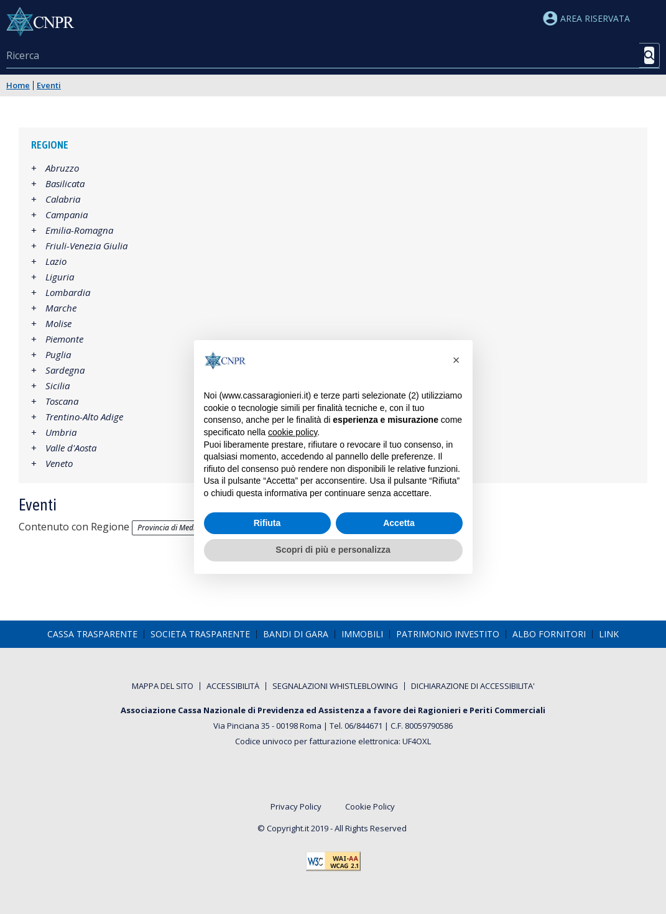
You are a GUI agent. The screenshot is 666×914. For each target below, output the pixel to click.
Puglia (58, 354)
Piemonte (64, 339)
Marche (60, 308)
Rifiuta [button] (267, 523)
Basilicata (65, 183)
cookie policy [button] (292, 432)
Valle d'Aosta (70, 447)
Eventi (49, 85)
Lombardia (67, 292)
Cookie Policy (370, 807)
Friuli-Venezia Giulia (86, 245)
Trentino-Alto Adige (84, 416)
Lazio (56, 261)
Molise (58, 323)
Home (18, 85)
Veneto (59, 463)
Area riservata (586, 18)
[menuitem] (92, 634)
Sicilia (57, 385)
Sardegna (65, 370)
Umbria (60, 432)
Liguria (59, 276)
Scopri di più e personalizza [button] (332, 550)
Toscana (61, 401)
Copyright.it (288, 828)
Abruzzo (62, 168)
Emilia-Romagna (79, 230)
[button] (456, 360)
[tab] (333, 145)
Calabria (62, 199)
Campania (66, 214)
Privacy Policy (296, 807)
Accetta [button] (399, 523)
